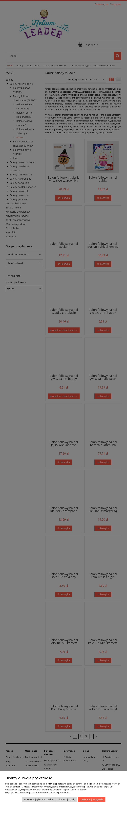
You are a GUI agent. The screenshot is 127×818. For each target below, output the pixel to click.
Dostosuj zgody (67, 799)
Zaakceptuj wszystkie (91, 799)
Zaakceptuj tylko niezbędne (38, 799)
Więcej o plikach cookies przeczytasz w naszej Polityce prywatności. (38, 792)
